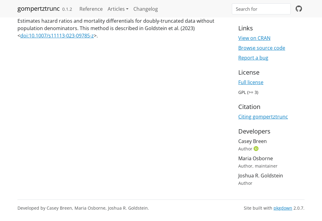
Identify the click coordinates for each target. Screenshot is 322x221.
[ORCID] (257, 148)
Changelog (145, 9)
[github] (299, 9)
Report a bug (253, 57)
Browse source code (261, 48)
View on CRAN (254, 38)
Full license (250, 82)
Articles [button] (116, 9)
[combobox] (261, 9)
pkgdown (283, 208)
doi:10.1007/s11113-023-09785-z (57, 35)
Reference (91, 9)
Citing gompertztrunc (263, 116)
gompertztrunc (38, 8)
